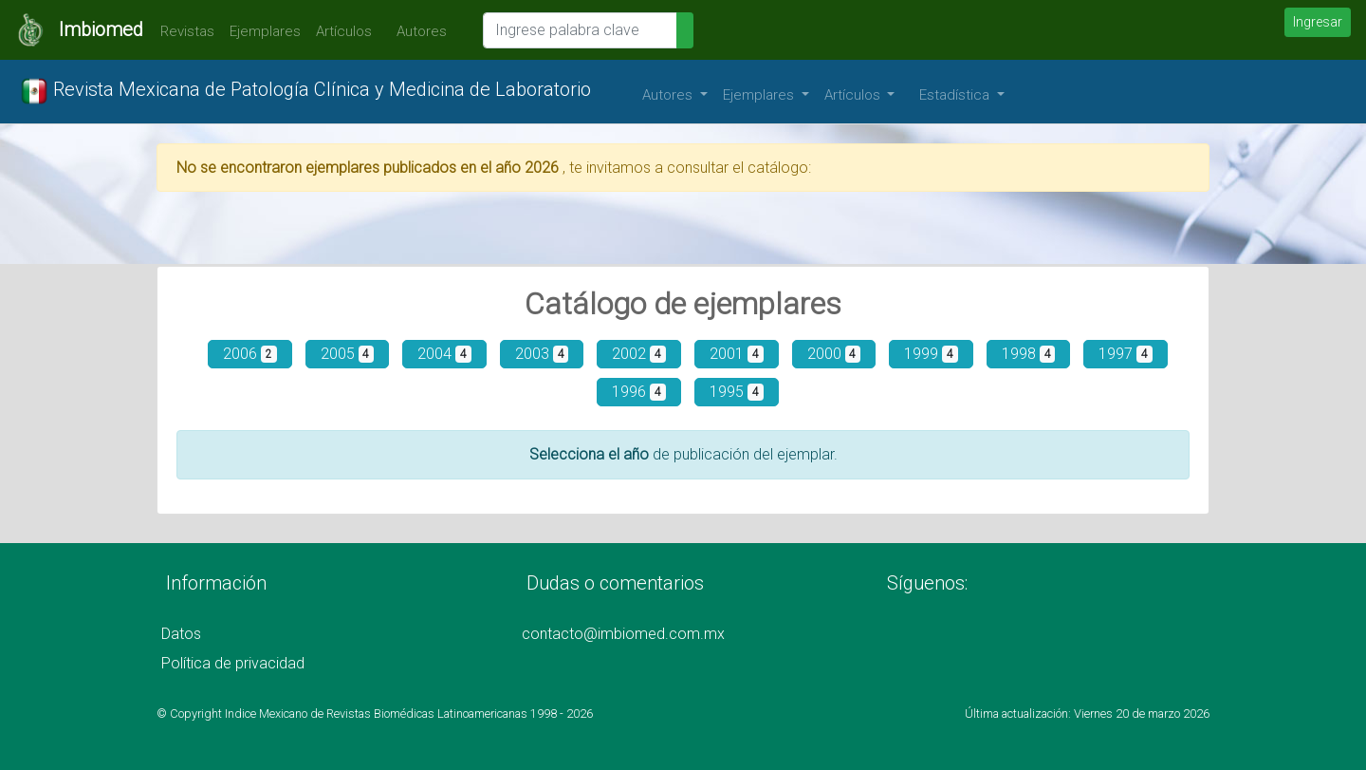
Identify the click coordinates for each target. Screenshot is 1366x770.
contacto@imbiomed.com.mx (623, 634)
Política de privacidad (233, 663)
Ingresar (1317, 21)
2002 (639, 354)
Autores (417, 31)
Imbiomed (101, 29)
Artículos (344, 31)
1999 (931, 354)
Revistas (182, 31)
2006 (250, 354)
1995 (737, 392)
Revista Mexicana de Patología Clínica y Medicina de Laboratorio (305, 91)
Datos (181, 634)
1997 (1125, 354)
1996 (639, 392)
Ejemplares (265, 31)
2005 (348, 354)
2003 (542, 354)
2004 (444, 354)
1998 (1029, 354)
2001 (737, 354)
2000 (834, 354)
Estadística (956, 94)
